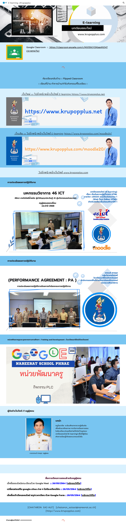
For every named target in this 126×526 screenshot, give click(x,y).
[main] (73, 49)
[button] (123, 2)
